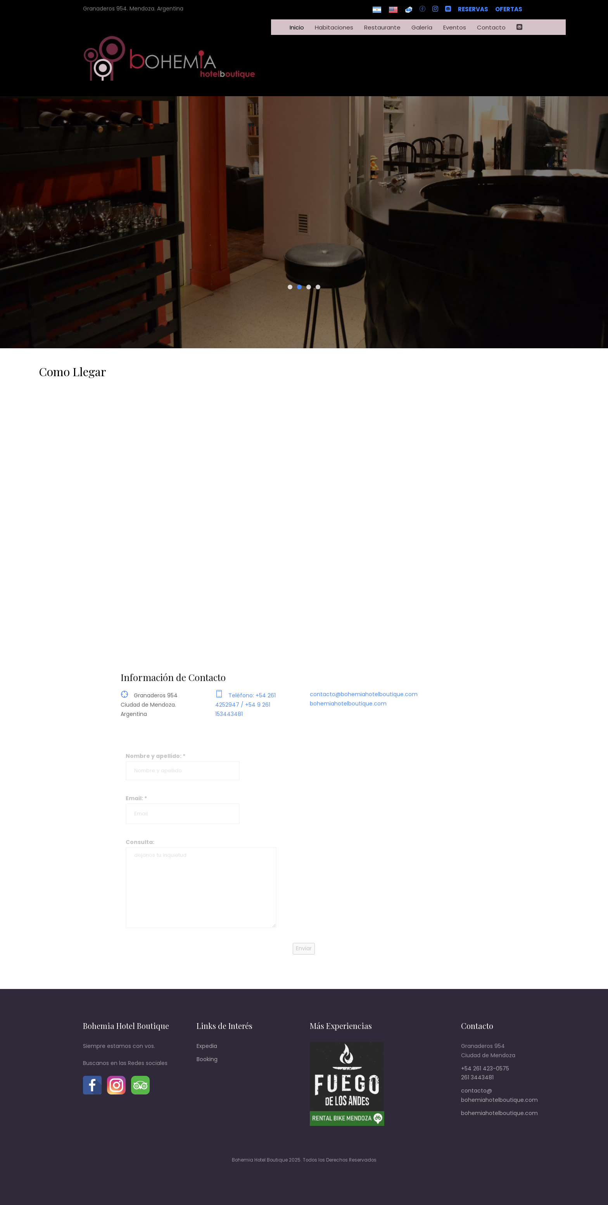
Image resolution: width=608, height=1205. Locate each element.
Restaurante (382, 27)
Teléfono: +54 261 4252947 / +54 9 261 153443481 (245, 710)
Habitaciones (334, 27)
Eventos (454, 27)
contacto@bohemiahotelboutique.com (364, 700)
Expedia (207, 1046)
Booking (207, 1059)
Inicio (297, 27)
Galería (421, 27)
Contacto (491, 27)
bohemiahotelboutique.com (348, 709)
